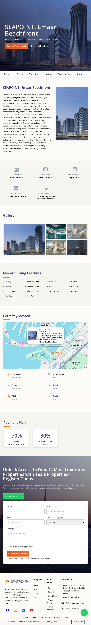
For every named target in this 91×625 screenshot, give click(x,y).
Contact (51, 593)
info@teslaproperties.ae (74, 604)
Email (48, 507)
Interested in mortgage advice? (21, 547)
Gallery (20, 74)
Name (9, 507)
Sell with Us (52, 597)
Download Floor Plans (16, 198)
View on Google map (71, 598)
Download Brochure (39, 46)
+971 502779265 (72, 610)
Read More (7, 151)
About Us (37, 586)
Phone (9, 518)
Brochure (81, 74)
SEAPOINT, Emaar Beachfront (53, 347)
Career (50, 589)
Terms (33, 560)
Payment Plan (64, 74)
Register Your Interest (16, 46)
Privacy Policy (45, 560)
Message (10, 530)
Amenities (33, 74)
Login (36, 598)
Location (48, 74)
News (36, 590)
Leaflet (85, 369)
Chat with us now (14, 497)
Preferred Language (54, 518)
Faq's (36, 594)
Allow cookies (78, 622)
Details (7, 74)
